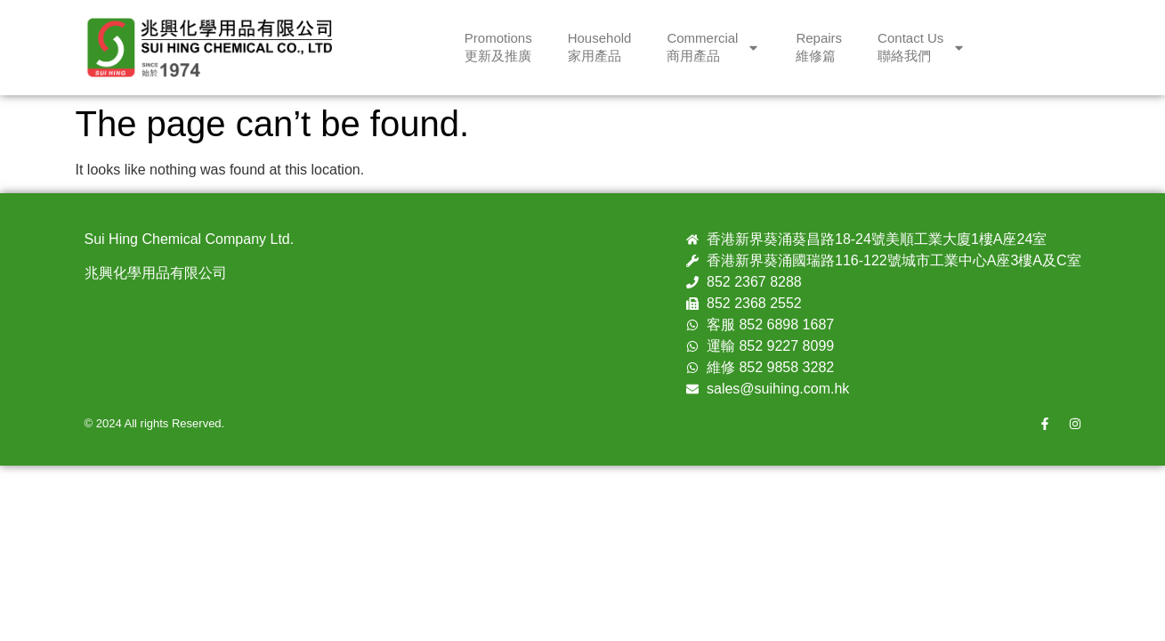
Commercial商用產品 (713, 46)
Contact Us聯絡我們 (922, 46)
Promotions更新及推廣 (498, 46)
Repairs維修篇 (819, 46)
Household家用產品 (600, 46)
